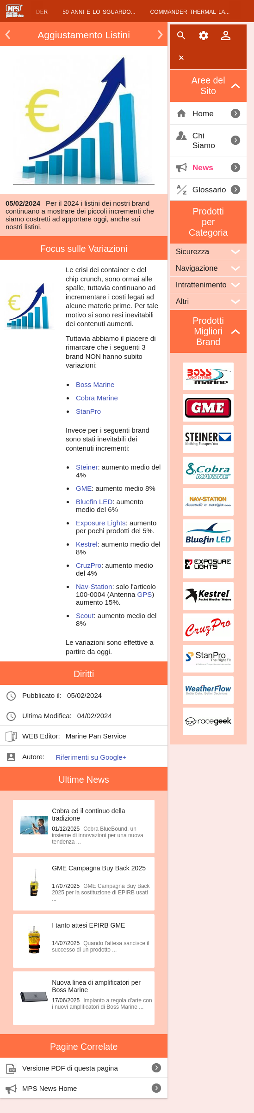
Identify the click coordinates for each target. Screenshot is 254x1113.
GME (84, 488)
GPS (144, 594)
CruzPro (88, 565)
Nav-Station (94, 586)
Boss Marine (95, 384)
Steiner (87, 467)
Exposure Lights (101, 523)
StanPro (88, 411)
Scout (84, 615)
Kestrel (87, 544)
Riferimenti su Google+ (91, 757)
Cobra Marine (97, 398)
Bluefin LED (94, 502)
